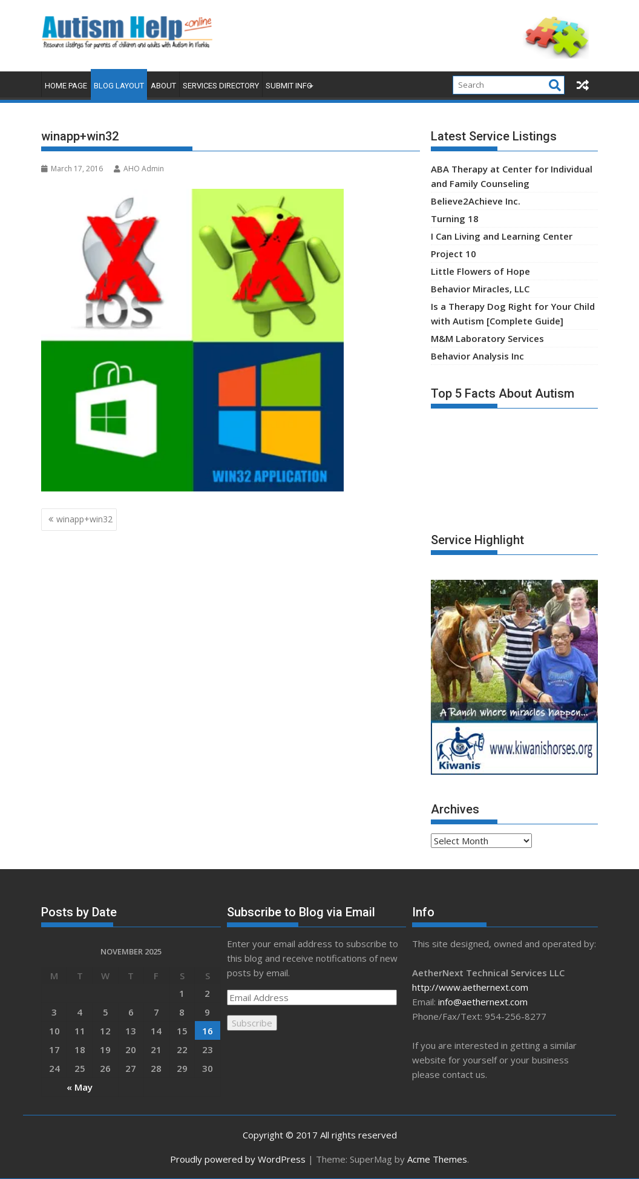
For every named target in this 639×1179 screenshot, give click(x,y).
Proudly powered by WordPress (238, 1159)
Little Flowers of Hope (480, 271)
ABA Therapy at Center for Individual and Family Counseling (511, 176)
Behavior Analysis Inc (477, 356)
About (163, 85)
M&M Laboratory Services (487, 338)
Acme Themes (437, 1159)
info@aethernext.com (483, 1002)
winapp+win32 (84, 519)
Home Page (66, 85)
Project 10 (453, 254)
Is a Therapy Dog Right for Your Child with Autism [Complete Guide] (513, 313)
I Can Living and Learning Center (501, 236)
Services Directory (221, 85)
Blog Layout (119, 85)
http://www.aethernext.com (470, 987)
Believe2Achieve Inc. (475, 201)
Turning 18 (455, 218)
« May (80, 1087)
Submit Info (289, 85)
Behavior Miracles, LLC (480, 289)
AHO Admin (139, 168)
